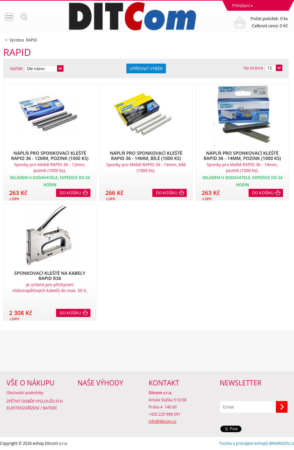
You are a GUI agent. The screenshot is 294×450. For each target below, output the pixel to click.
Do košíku (70, 193)
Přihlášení (241, 5)
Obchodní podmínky (24, 392)
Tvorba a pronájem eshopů (243, 443)
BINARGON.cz (281, 443)
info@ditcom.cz (163, 421)
